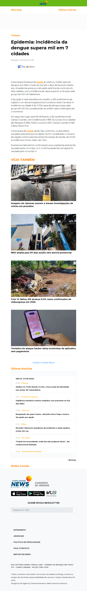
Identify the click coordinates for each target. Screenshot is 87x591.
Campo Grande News (43, 362)
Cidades (15, 35)
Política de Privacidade (27, 542)
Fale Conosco (21, 548)
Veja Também (23, 160)
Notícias (71, 460)
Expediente (20, 530)
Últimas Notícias (21, 368)
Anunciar (19, 536)
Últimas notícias (67, 10)
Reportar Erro (22, 554)
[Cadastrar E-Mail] (42, 510)
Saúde (40, 82)
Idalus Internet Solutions (57, 583)
